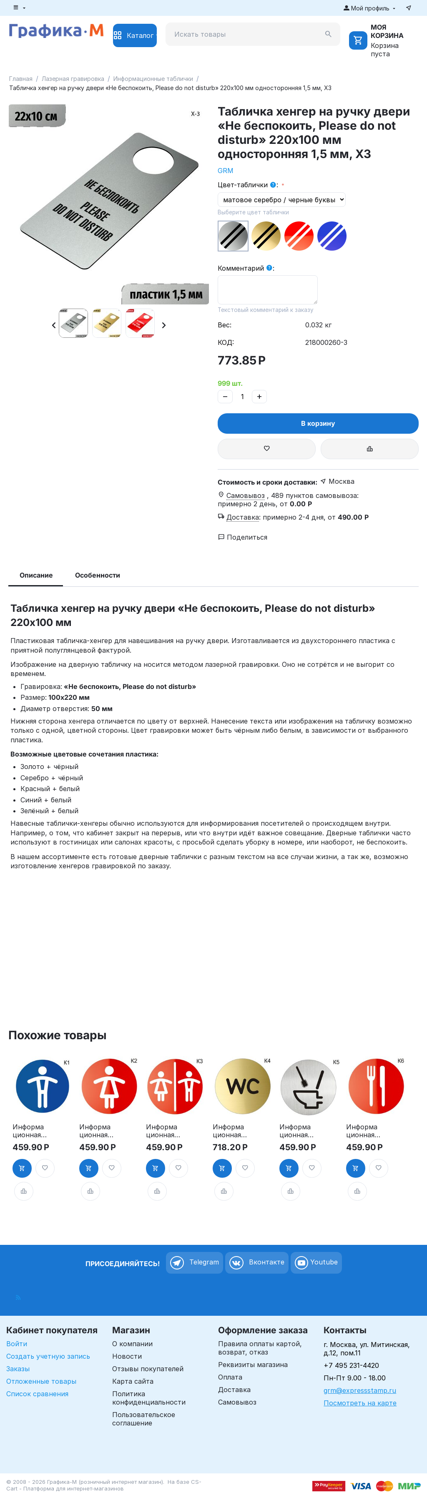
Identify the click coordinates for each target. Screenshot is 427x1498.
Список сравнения (37, 1394)
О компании (132, 1344)
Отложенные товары (41, 1381)
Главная (21, 78)
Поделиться (242, 537)
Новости (127, 1356)
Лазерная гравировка (73, 78)
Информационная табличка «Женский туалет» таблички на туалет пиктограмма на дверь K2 (96, 1131)
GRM (226, 170)
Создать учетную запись (48, 1356)
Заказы (18, 1369)
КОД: (226, 342)
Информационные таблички (153, 78)
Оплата (230, 1377)
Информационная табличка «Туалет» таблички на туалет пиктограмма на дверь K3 (162, 1131)
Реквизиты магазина (253, 1364)
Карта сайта (132, 1381)
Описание (36, 575)
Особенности (97, 575)
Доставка (234, 1389)
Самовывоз (237, 1402)
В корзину (318, 423)
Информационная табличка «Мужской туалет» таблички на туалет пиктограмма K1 (29, 1131)
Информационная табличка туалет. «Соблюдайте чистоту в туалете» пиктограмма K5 (296, 1131)
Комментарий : (246, 268)
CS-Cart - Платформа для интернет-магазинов (103, 1485)
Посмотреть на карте (360, 1403)
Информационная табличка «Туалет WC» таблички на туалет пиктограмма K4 (229, 1131)
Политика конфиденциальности (149, 1398)
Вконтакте (256, 1262)
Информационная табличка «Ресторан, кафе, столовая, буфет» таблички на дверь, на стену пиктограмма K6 (362, 1131)
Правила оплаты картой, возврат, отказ (260, 1348)
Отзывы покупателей (147, 1369)
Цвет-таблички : (249, 185)
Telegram (194, 1262)
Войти (16, 1344)
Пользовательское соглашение (143, 1418)
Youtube (316, 1262)
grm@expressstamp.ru (360, 1390)
